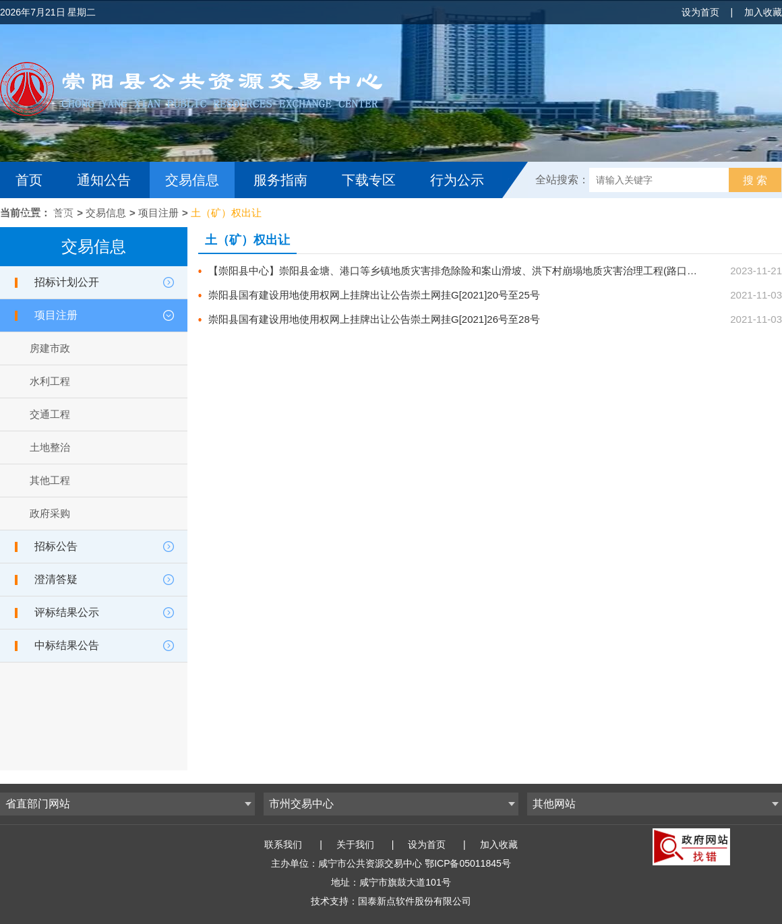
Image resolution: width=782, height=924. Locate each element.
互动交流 (46, 216)
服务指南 (280, 180)
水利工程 (50, 381)
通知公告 (104, 180)
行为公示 (457, 180)
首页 (29, 180)
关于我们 (355, 844)
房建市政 (50, 348)
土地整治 (50, 447)
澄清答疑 (56, 579)
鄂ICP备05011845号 (468, 863)
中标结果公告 (66, 645)
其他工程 (50, 480)
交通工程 (50, 414)
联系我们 (283, 844)
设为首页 (700, 12)
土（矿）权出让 (226, 212)
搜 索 (755, 180)
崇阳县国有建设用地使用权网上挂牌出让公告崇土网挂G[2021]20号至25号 (374, 295)
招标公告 (56, 546)
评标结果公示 (66, 612)
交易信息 (192, 180)
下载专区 (369, 180)
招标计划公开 (66, 282)
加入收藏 (763, 12)
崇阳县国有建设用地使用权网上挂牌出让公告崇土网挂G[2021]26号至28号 (374, 319)
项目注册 (158, 212)
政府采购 (50, 513)
